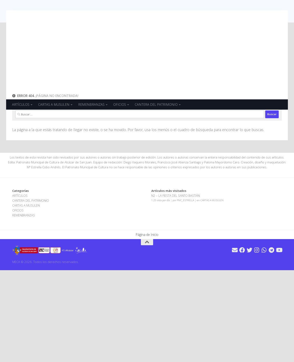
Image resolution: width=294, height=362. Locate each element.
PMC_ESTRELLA (185, 292)
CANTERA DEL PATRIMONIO (156, 104)
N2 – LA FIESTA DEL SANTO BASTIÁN (175, 287)
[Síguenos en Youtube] (279, 342)
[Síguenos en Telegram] (271, 342)
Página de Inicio (147, 326)
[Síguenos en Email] (235, 342)
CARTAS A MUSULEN (53, 104)
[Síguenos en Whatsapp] (264, 342)
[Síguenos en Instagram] (257, 342)
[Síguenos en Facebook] (242, 342)
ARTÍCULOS (20, 104)
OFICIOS (119, 104)
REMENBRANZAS (91, 104)
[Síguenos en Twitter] (249, 342)
